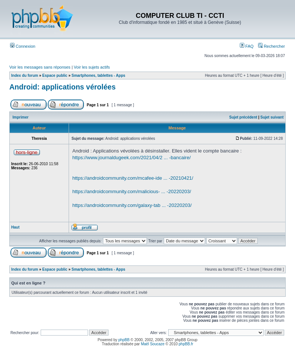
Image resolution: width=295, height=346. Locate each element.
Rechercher (271, 46)
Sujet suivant (271, 117)
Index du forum (24, 75)
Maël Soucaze (152, 344)
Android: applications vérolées (62, 87)
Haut (15, 227)
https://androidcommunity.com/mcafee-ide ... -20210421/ (132, 178)
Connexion (22, 46)
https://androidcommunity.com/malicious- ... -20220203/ (131, 191)
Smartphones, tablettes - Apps (98, 75)
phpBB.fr (186, 344)
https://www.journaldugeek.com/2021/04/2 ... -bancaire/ (131, 157)
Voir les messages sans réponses (39, 67)
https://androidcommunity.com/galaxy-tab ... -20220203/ (132, 205)
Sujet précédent (243, 117)
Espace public (54, 75)
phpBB (123, 340)
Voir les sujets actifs (92, 67)
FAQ (247, 46)
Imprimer (21, 117)
